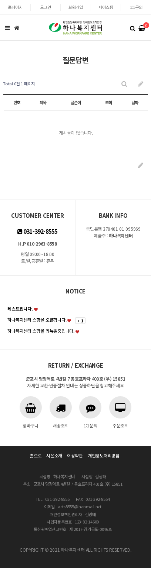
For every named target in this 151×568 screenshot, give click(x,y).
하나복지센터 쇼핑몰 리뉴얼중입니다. (40, 331)
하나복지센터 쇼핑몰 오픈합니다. (36, 319)
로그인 (45, 7)
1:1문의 (136, 7)
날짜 (134, 102)
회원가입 (75, 7)
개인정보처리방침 (104, 455)
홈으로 (35, 455)
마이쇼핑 (106, 7)
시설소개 (54, 455)
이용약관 (75, 455)
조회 (108, 102)
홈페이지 (15, 7)
